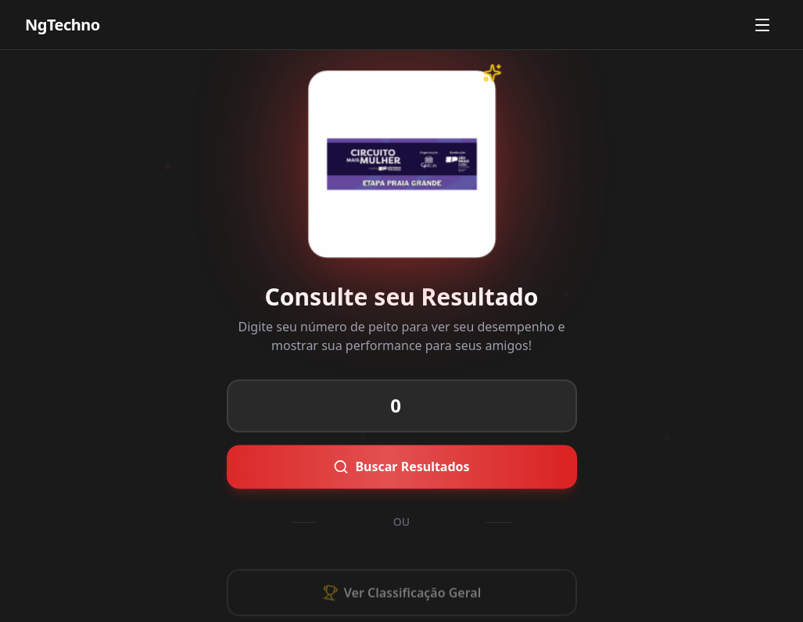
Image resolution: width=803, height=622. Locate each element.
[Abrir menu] (762, 25)
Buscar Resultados (381, 466)
